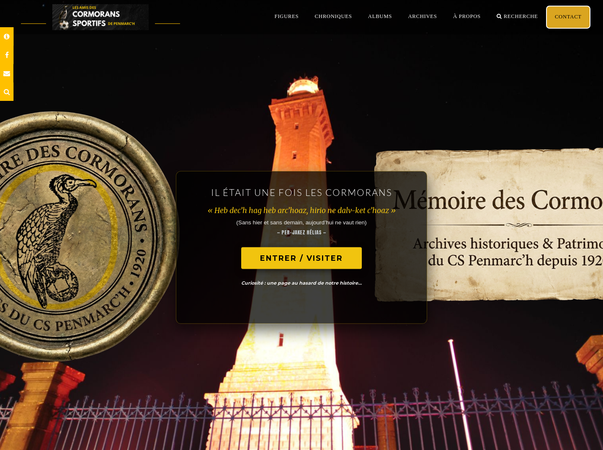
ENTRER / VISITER (301, 258)
